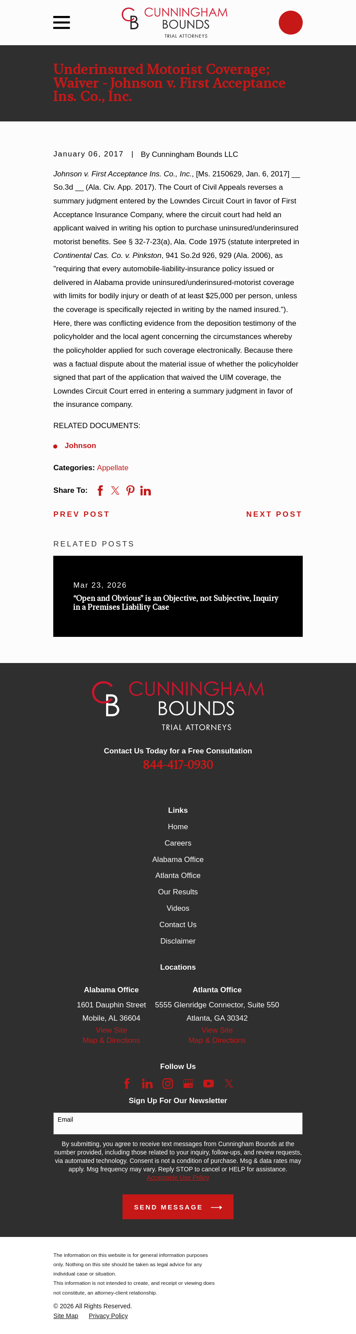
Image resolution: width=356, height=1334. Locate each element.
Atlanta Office (178, 875)
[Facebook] (127, 1083)
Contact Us (178, 925)
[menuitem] (65, 1316)
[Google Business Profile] (188, 1083)
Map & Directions (111, 1040)
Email (65, 1119)
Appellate (113, 468)
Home (178, 827)
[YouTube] (208, 1083)
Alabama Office (178, 859)
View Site (111, 1030)
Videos (178, 908)
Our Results (178, 892)
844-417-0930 (178, 765)
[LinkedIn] (147, 1083)
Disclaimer (177, 941)
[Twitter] (229, 1083)
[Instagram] (167, 1083)
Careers (178, 843)
